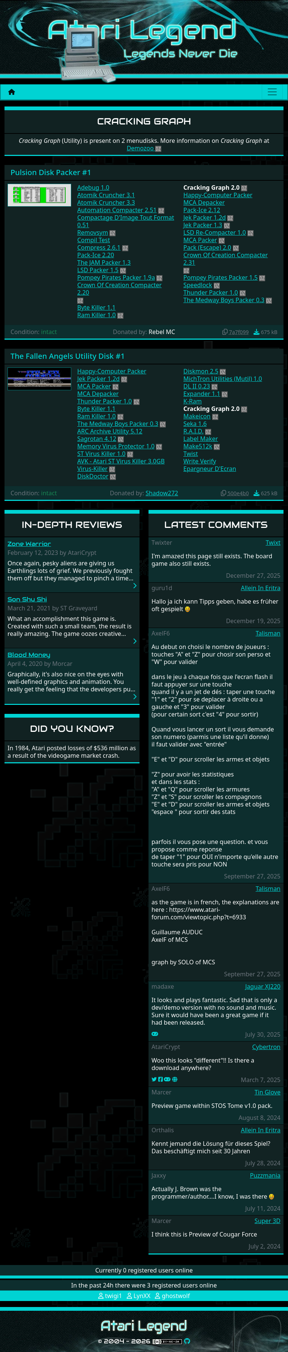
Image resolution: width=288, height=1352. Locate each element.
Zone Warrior (29, 543)
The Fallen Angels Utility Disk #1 (67, 356)
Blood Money (29, 654)
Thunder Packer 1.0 (210, 292)
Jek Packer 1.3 (202, 225)
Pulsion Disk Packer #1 (50, 172)
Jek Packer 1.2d (204, 217)
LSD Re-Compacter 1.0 (214, 232)
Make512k (197, 446)
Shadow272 (162, 493)
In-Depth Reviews (72, 525)
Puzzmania (265, 1175)
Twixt (273, 542)
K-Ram (192, 401)
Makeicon (196, 416)
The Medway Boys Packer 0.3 (223, 300)
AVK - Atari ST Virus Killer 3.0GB (121, 461)
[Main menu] (272, 91)
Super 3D (267, 1221)
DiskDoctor (92, 476)
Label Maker (200, 438)
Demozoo (144, 148)
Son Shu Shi (27, 599)
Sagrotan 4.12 (96, 438)
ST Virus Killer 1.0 (101, 453)
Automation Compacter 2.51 (117, 210)
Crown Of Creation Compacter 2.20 (119, 288)
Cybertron (266, 1047)
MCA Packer (200, 240)
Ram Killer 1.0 (96, 315)
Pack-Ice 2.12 (201, 210)
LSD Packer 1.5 (97, 270)
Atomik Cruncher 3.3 (106, 202)
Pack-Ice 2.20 (95, 255)
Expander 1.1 (201, 393)
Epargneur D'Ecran (209, 468)
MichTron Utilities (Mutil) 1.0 (222, 378)
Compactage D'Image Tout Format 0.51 (125, 221)
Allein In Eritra (260, 588)
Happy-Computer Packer (217, 195)
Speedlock (197, 285)
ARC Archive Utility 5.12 (109, 431)
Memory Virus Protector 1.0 (115, 446)
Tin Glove (267, 1092)
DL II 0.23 (196, 386)
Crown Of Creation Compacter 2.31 (225, 258)
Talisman (268, 633)
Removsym (92, 232)
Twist (190, 453)
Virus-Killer (92, 468)
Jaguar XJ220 (262, 986)
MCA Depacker (204, 202)
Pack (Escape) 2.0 (207, 247)
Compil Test (93, 240)
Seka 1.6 (195, 423)
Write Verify (199, 461)
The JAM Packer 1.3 (104, 262)
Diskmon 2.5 (200, 371)
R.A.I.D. (193, 431)
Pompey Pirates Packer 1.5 (220, 277)
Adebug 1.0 (93, 187)
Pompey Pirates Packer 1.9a (116, 277)
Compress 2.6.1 (98, 247)
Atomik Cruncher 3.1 (106, 195)
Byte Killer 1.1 (96, 307)
